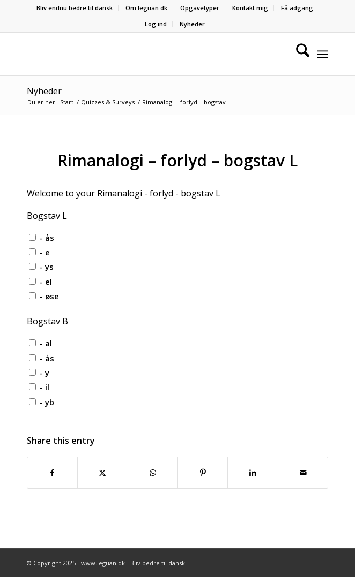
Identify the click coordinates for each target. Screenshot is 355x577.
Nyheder (192, 24)
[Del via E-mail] (303, 472)
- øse (49, 296)
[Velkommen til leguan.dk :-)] (147, 54)
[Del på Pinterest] (202, 472)
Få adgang (297, 8)
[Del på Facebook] (52, 472)
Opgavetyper (199, 8)
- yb (47, 402)
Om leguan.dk (146, 8)
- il (44, 387)
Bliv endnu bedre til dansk (74, 8)
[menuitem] (75, 8)
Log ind (156, 24)
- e (45, 252)
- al (46, 343)
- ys (47, 266)
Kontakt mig (250, 8)
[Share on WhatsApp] (153, 472)
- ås (47, 237)
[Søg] (297, 54)
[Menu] (322, 54)
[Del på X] (102, 472)
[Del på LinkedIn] (252, 472)
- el (46, 281)
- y (44, 372)
